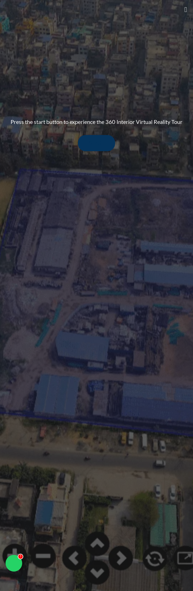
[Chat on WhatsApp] (14, 563)
